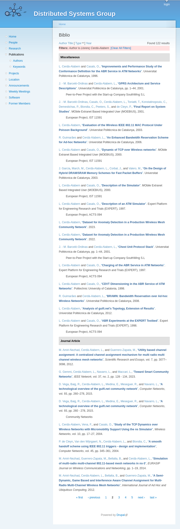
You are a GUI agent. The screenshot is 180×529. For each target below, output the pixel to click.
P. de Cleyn (66, 441)
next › (141, 497)
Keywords (19, 66)
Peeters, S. (103, 106)
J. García (64, 168)
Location (14, 79)
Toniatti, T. (134, 102)
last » (153, 497)
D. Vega (64, 384)
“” (128, 149)
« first (79, 497)
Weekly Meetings (19, 91)
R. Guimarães (67, 137)
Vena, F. (87, 424)
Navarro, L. (104, 371)
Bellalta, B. (115, 458)
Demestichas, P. (69, 106)
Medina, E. (112, 384)
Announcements (19, 85)
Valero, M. (135, 168)
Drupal (122, 515)
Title (70, 43)
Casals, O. (93, 66)
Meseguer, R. (129, 384)
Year (89, 43)
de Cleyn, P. (124, 106)
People (13, 42)
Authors (18, 60)
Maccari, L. (124, 371)
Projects (14, 73)
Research (15, 48)
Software (14, 97)
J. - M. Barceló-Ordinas (73, 83)
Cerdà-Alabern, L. (105, 83)
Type (78, 43)
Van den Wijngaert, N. (88, 441)
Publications (16, 54)
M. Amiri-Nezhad (69, 350)
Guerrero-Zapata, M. (123, 350)
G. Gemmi (65, 371)
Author (63, 43)
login (167, 4)
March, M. (78, 168)
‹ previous (94, 497)
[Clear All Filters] (121, 48)
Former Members (19, 103)
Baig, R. (75, 384)
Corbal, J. (116, 168)
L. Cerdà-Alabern (69, 66)
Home (12, 36)
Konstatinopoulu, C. (154, 102)
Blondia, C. (87, 106)
